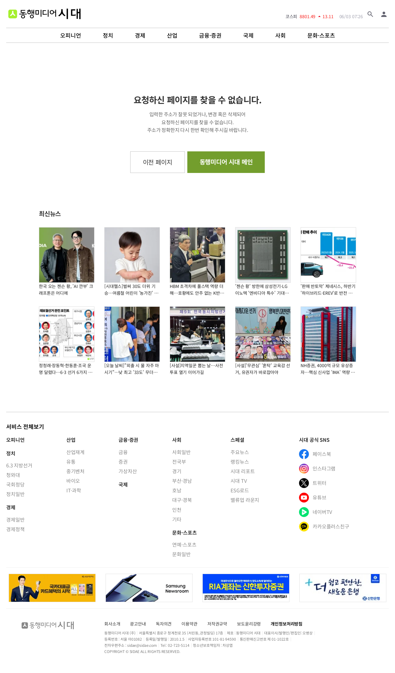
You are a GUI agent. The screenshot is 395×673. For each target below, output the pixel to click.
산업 (172, 35)
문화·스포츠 (321, 35)
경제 (140, 35)
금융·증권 (210, 35)
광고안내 (138, 624)
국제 (248, 35)
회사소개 (112, 624)
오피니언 (70, 35)
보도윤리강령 (249, 624)
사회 (280, 35)
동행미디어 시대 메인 (226, 161)
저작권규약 (217, 624)
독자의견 (164, 624)
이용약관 (189, 624)
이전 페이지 (157, 162)
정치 (108, 35)
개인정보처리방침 (286, 624)
